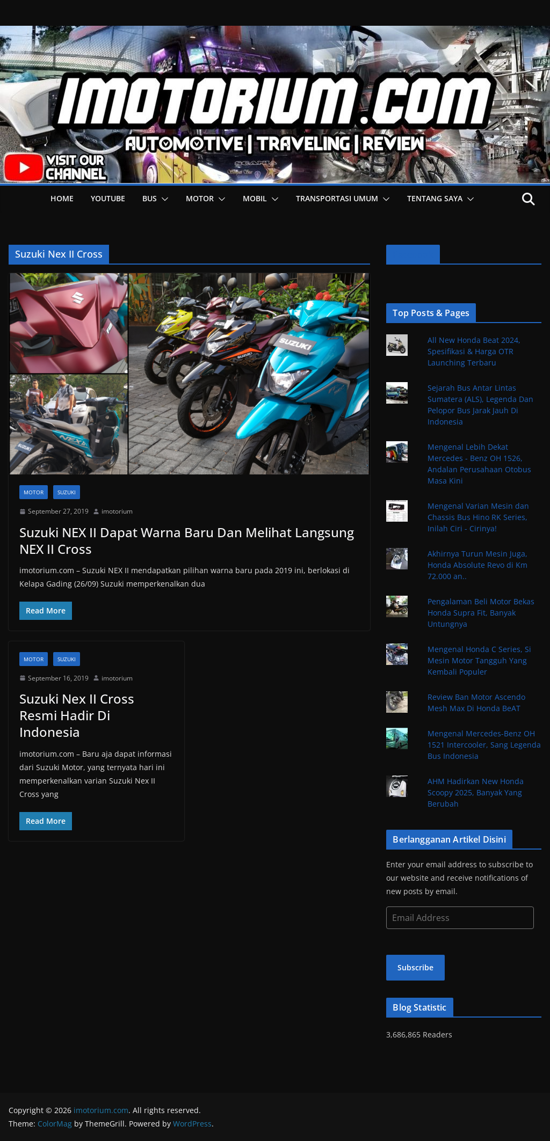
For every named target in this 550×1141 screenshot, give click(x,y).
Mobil (255, 198)
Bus (149, 198)
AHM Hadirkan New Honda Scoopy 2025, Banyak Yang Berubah (476, 792)
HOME (62, 198)
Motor (200, 198)
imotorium (117, 511)
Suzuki (66, 492)
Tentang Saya (434, 198)
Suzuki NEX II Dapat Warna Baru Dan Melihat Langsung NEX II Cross (186, 540)
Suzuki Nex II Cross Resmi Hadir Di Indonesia (76, 715)
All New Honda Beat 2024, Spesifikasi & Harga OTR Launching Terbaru (474, 351)
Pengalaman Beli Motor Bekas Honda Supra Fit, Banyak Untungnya (481, 612)
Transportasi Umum (337, 198)
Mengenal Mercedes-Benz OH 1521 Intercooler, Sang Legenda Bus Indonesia (484, 744)
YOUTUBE (108, 198)
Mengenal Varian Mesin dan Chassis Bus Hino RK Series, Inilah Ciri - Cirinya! (478, 517)
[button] (163, 199)
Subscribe (415, 967)
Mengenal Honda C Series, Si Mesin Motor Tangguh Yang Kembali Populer (479, 660)
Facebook (413, 254)
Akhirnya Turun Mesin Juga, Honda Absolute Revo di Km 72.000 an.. (477, 564)
